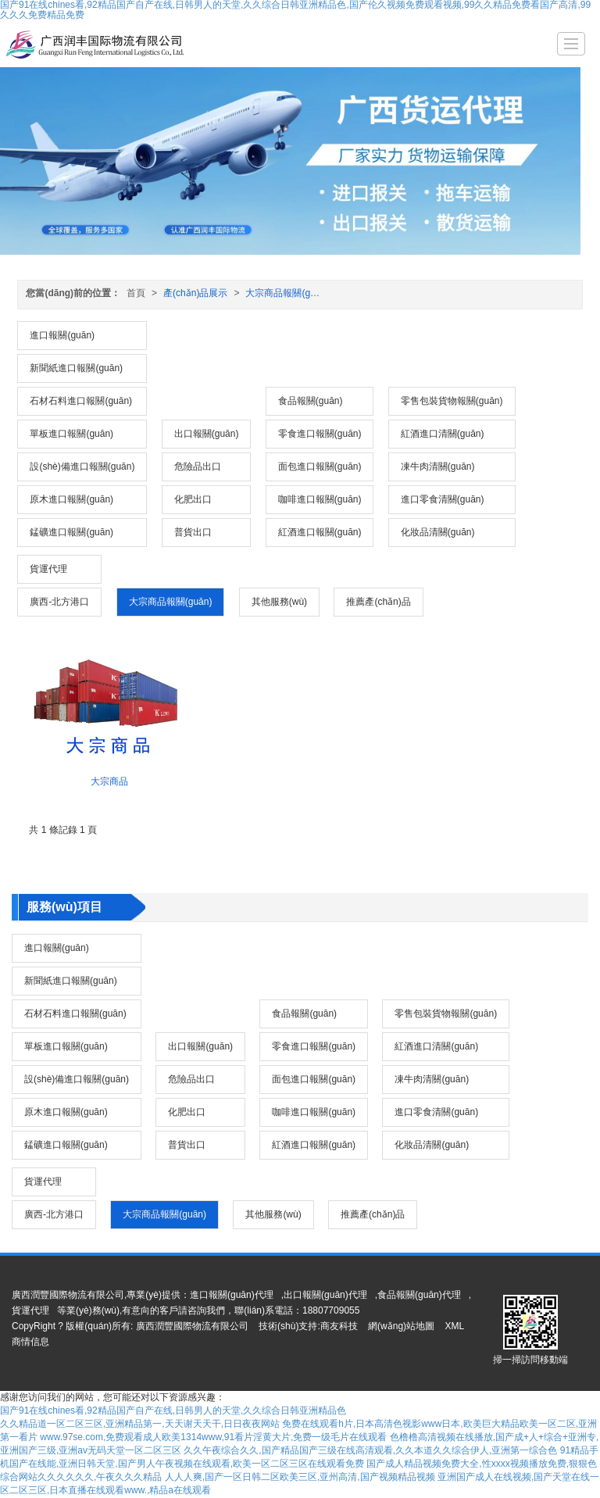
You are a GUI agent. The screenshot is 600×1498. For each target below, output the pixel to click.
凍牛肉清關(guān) (438, 466)
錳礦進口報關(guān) (71, 532)
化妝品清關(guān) (438, 532)
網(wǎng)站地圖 (401, 1326)
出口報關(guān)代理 (325, 1294)
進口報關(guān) (62, 335)
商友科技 (339, 1326)
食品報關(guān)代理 (419, 1294)
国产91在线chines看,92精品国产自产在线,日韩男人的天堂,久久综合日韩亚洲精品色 (173, 1410)
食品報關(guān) (310, 400)
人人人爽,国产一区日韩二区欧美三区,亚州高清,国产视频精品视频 (300, 1476)
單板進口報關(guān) (71, 433)
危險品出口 (197, 466)
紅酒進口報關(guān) (320, 532)
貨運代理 (48, 568)
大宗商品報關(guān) (287, 293)
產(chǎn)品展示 (195, 293)
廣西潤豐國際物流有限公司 (192, 1326)
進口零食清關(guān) (442, 499)
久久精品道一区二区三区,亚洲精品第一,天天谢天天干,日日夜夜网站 (140, 1423)
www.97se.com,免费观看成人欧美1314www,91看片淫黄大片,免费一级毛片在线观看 (213, 1437)
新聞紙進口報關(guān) (76, 368)
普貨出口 (193, 532)
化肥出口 (193, 499)
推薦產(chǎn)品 (378, 601)
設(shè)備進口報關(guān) (82, 466)
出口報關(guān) (206, 433)
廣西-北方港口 (59, 601)
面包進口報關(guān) (320, 466)
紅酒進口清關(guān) (442, 433)
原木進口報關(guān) (71, 499)
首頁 (136, 293)
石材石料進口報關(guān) (81, 400)
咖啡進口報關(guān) (320, 499)
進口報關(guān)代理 (231, 1294)
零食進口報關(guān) (320, 433)
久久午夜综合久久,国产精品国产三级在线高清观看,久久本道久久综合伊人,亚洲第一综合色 (370, 1450)
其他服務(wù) (279, 601)
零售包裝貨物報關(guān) (452, 400)
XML (454, 1326)
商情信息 (30, 1341)
